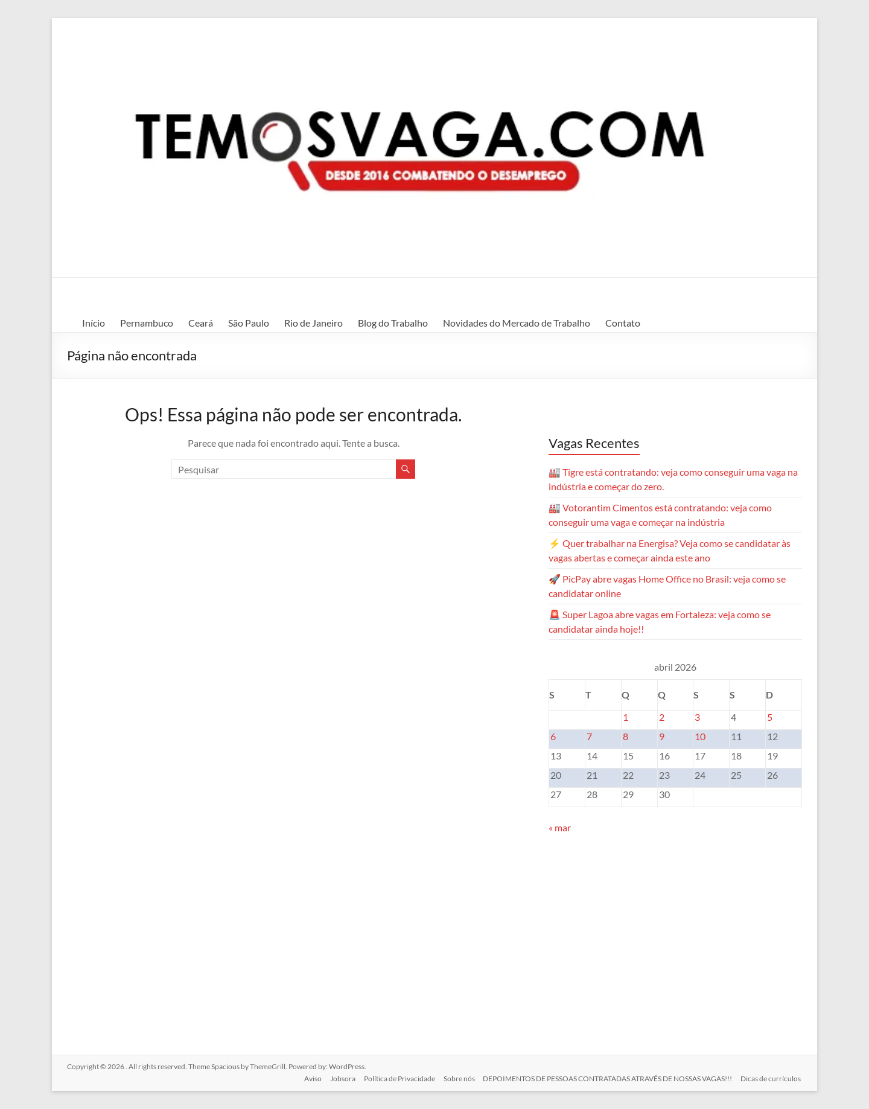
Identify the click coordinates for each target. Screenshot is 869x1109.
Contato (622, 322)
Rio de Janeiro (313, 322)
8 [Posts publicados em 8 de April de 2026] (625, 736)
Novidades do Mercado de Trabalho (516, 322)
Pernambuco (146, 322)
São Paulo (248, 322)
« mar (560, 827)
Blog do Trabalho (393, 322)
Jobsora (338, 1077)
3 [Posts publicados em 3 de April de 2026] (697, 717)
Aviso (307, 1077)
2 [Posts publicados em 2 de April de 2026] (661, 717)
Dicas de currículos (772, 1077)
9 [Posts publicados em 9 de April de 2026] (661, 736)
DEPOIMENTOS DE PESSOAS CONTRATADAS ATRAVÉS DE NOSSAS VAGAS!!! (607, 1077)
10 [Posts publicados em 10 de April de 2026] (700, 736)
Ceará (200, 322)
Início (93, 322)
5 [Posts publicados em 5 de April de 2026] (769, 717)
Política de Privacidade (396, 1077)
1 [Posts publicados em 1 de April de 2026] (625, 717)
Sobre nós (457, 1077)
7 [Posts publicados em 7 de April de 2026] (589, 736)
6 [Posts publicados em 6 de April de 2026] (553, 736)
